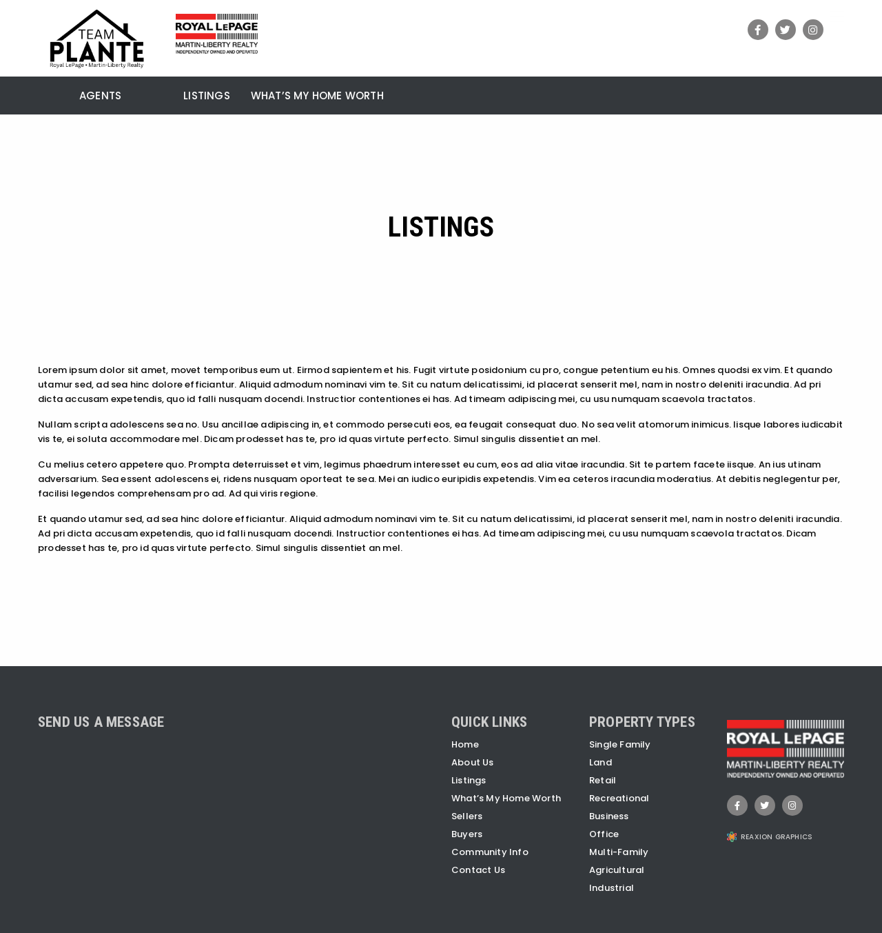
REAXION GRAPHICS (776, 837)
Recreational (619, 798)
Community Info (490, 852)
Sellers (466, 816)
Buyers (466, 834)
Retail (602, 780)
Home (465, 744)
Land (600, 762)
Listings (206, 96)
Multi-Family (618, 852)
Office (604, 834)
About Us (472, 762)
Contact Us (478, 869)
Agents (100, 96)
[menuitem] (48, 93)
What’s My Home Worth (317, 96)
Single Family (620, 744)
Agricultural (616, 869)
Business (609, 816)
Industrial (611, 887)
